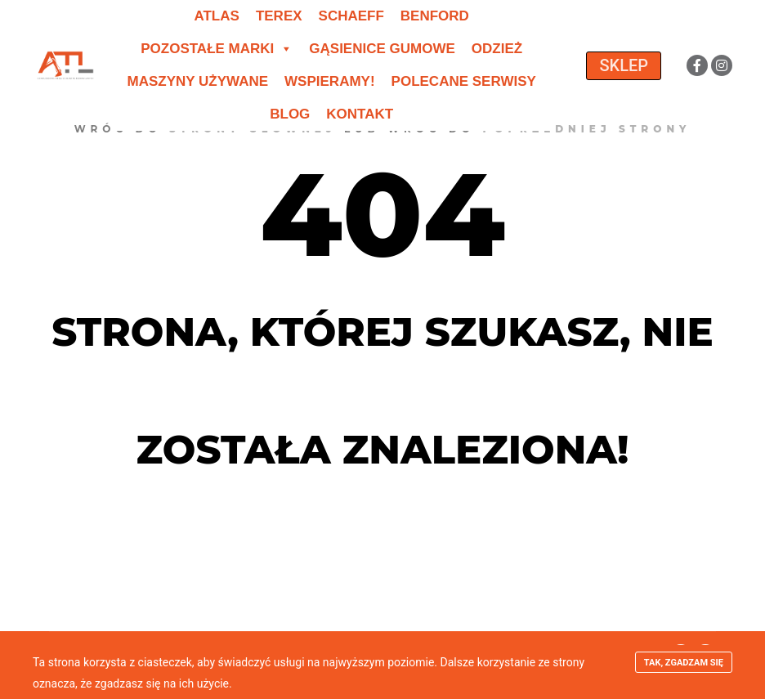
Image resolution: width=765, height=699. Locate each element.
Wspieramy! (329, 81)
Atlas (216, 16)
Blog (290, 114)
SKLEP (623, 65)
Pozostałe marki (217, 49)
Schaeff (351, 16)
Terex (279, 16)
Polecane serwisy (463, 81)
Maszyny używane (198, 81)
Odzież (497, 48)
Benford (434, 16)
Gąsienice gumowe (382, 48)
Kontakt (359, 114)
